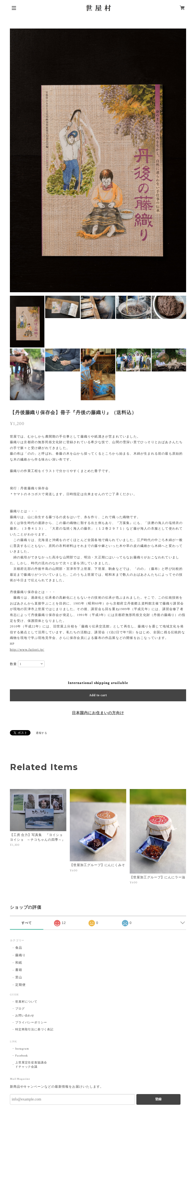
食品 (18, 948)
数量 (13, 664)
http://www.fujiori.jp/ (27, 649)
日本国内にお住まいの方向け (98, 713)
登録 (158, 1099)
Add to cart (98, 695)
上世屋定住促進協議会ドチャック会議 (31, 1065)
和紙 (18, 963)
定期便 (20, 985)
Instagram (22, 1049)
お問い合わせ (24, 1016)
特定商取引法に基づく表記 (34, 1029)
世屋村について (26, 1002)
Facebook (21, 1056)
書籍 (18, 970)
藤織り (20, 955)
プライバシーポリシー (31, 1022)
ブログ (20, 1009)
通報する (42, 733)
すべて (26, 923)
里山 (18, 977)
